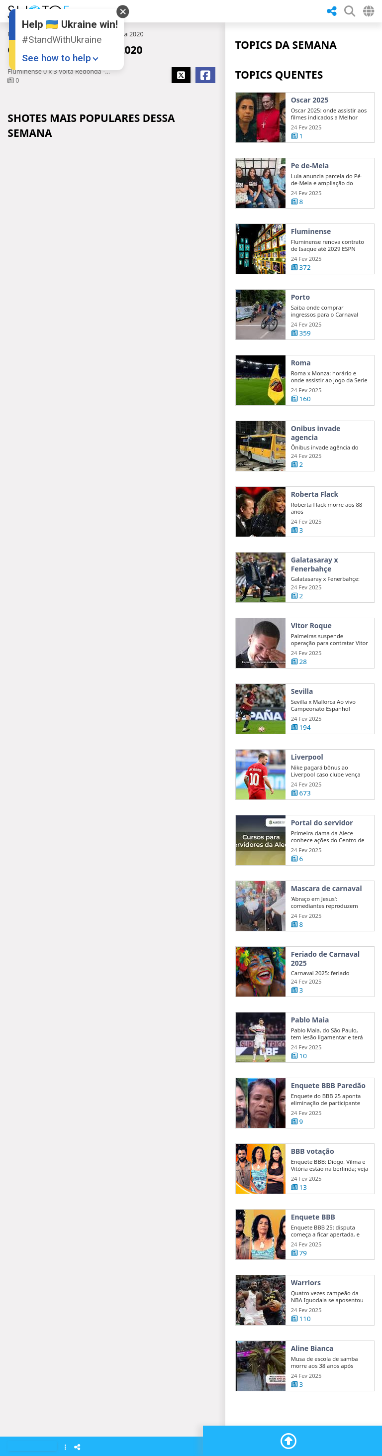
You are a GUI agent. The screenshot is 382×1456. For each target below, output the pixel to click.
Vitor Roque (311, 658)
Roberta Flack (315, 526)
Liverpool (307, 789)
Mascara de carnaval (326, 920)
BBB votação (312, 1183)
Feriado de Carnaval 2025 (325, 991)
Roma (301, 395)
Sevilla (302, 723)
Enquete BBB (313, 1249)
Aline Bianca (312, 1380)
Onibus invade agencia (316, 465)
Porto (300, 297)
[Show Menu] (65, 1448)
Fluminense (311, 231)
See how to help (56, 58)
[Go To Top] (288, 1441)
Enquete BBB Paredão (328, 1118)
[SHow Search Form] (349, 11)
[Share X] (181, 75)
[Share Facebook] (205, 75)
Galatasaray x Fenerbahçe (314, 596)
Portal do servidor (322, 855)
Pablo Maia (310, 1052)
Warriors (306, 1315)
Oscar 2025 (310, 100)
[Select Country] (368, 11)
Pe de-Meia (310, 165)
